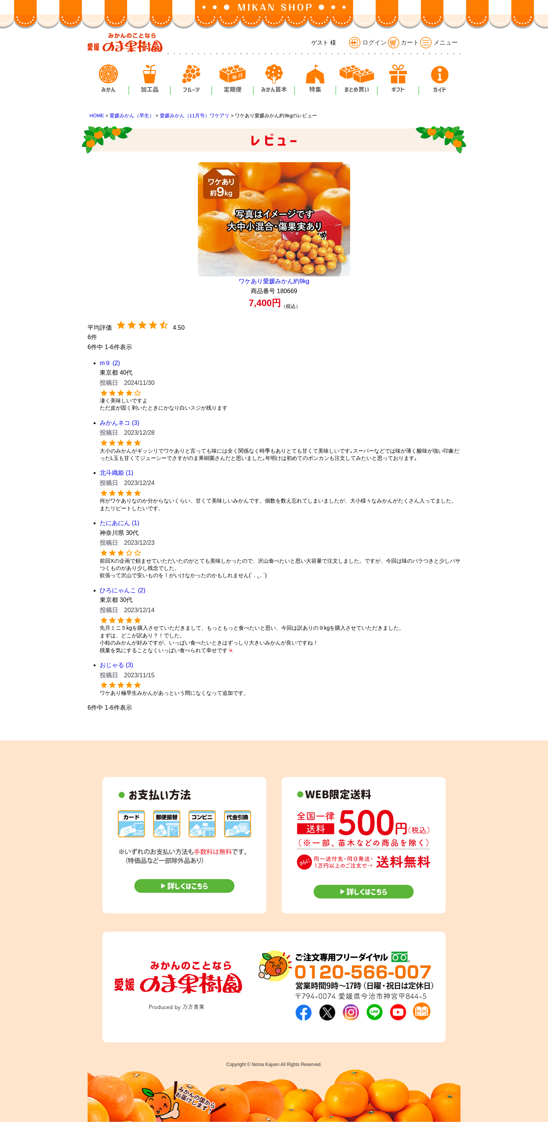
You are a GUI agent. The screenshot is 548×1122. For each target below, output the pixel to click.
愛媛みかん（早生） (132, 115)
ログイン (367, 42)
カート (403, 42)
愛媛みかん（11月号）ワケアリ (194, 115)
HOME (96, 115)
